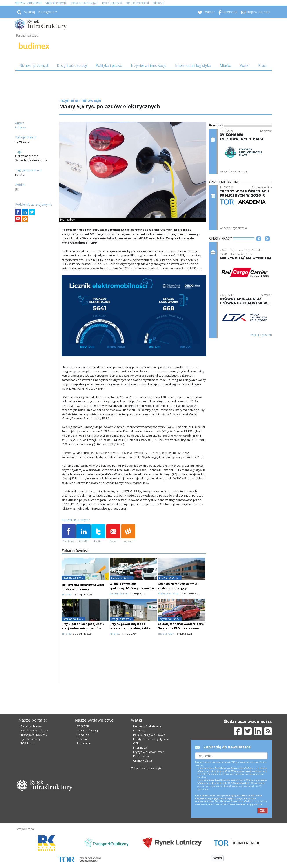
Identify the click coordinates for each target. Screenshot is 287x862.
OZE (136, 743)
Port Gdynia (141, 756)
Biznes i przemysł (34, 65)
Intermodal (140, 747)
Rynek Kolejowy (31, 726)
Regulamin (84, 743)
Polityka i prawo (109, 65)
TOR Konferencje (88, 730)
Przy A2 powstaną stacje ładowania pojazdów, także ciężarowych (130, 628)
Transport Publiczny (34, 735)
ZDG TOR (83, 726)
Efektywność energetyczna (151, 739)
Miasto (225, 65)
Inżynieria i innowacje (148, 65)
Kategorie (46, 11)
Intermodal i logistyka (193, 65)
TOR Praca (28, 743)
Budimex (139, 730)
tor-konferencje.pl (137, 3)
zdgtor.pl (158, 3)
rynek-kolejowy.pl (56, 3)
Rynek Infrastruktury (34, 730)
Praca (262, 65)
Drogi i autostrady (72, 65)
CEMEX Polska (142, 760)
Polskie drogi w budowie (149, 735)
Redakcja (83, 735)
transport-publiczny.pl (84, 3)
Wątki (244, 65)
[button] (258, 245)
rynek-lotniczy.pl (112, 3)
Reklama (83, 739)
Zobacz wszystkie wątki (146, 768)
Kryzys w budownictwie (148, 752)
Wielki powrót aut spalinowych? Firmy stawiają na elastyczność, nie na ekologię (133, 588)
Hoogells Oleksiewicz (147, 726)
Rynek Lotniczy (30, 739)
